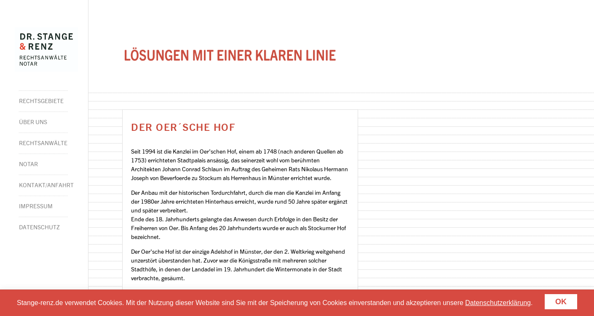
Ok (561, 301)
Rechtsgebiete (41, 100)
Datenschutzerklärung (498, 302)
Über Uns (33, 121)
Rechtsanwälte (43, 142)
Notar (28, 163)
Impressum (36, 206)
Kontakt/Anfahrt (43, 185)
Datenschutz (39, 227)
